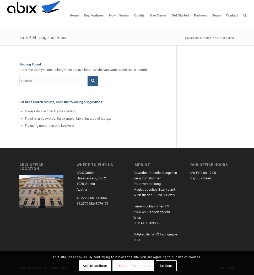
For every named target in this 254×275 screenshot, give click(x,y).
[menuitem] (74, 15)
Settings (166, 266)
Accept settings (95, 266)
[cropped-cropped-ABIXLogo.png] (33, 15)
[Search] (244, 15)
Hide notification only (133, 266)
